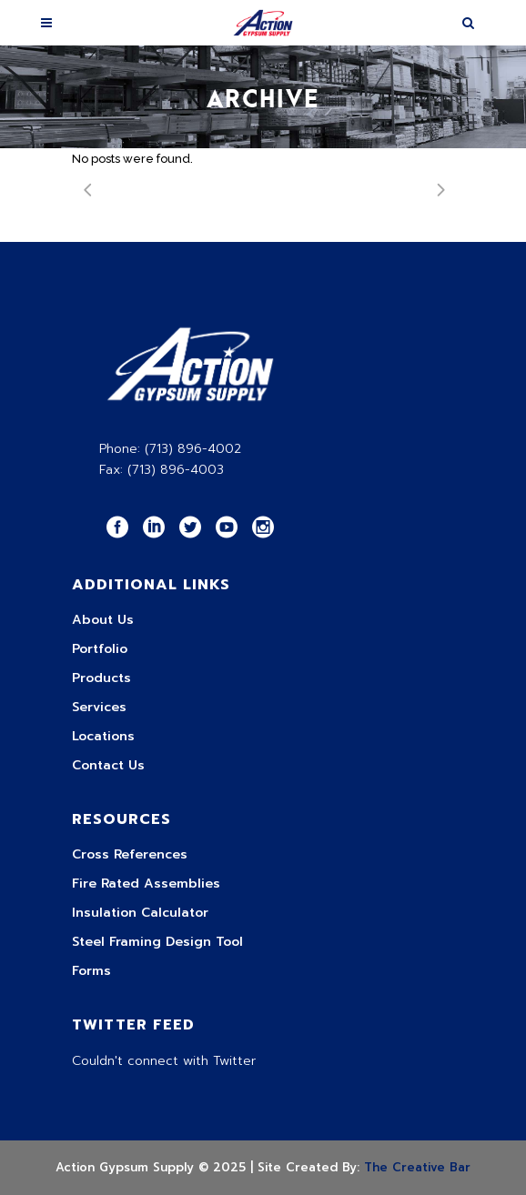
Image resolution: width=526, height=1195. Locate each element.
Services (99, 707)
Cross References (129, 854)
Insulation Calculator (140, 912)
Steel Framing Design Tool (157, 941)
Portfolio (99, 648)
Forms (91, 970)
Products (101, 678)
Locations (103, 736)
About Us (103, 619)
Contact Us (108, 765)
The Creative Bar (417, 1167)
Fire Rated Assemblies (146, 883)
